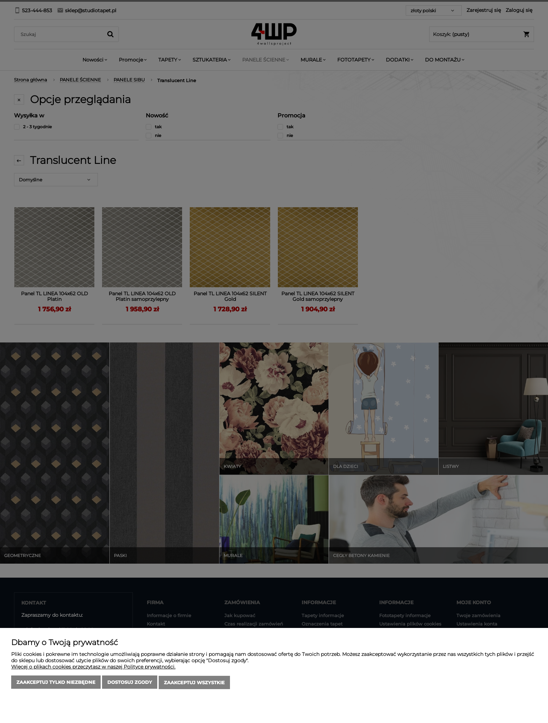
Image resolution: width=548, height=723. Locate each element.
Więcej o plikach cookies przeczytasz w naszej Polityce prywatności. (93, 667)
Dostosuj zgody (129, 683)
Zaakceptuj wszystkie (194, 683)
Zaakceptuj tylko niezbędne (55, 683)
